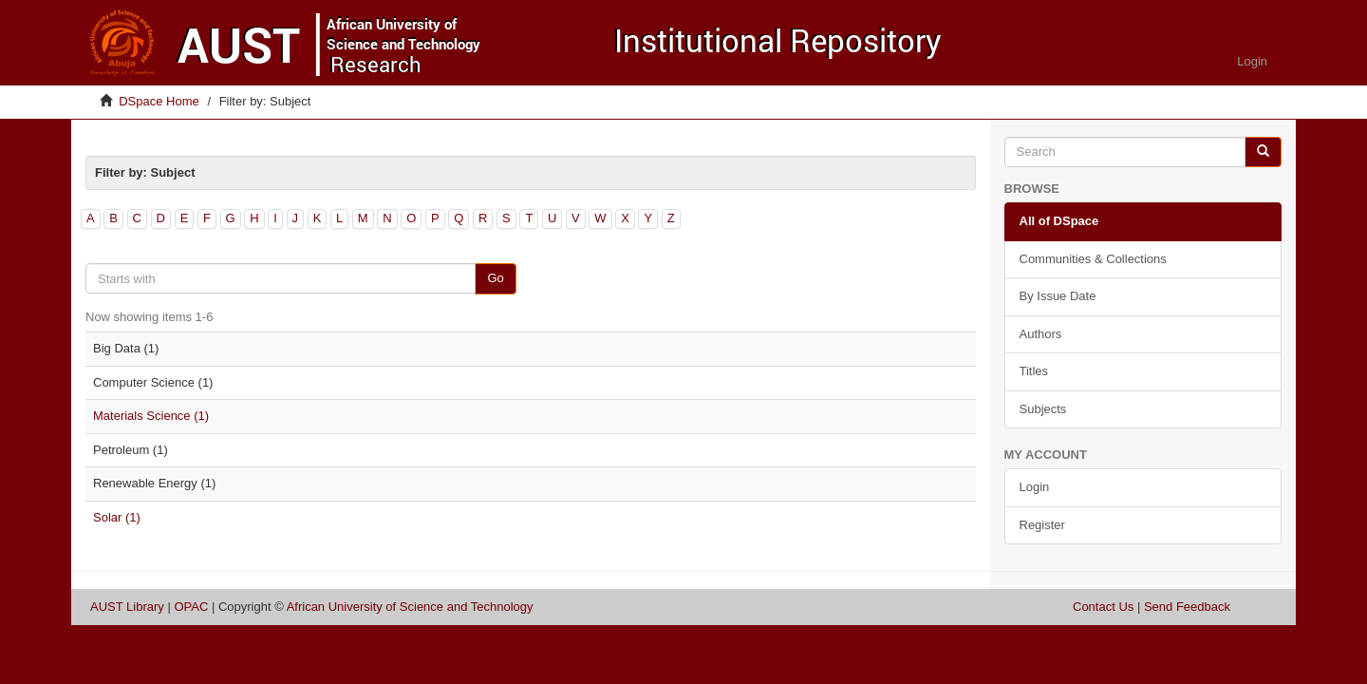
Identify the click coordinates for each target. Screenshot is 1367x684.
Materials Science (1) (151, 415)
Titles (1034, 371)
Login (1035, 487)
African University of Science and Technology (410, 606)
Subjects (1043, 409)
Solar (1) (116, 517)
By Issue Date (1058, 296)
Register (1042, 525)
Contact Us (1103, 606)
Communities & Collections (1093, 259)
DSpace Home (159, 101)
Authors (1041, 334)
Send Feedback (1187, 606)
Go (495, 278)
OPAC (191, 606)
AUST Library (127, 606)
